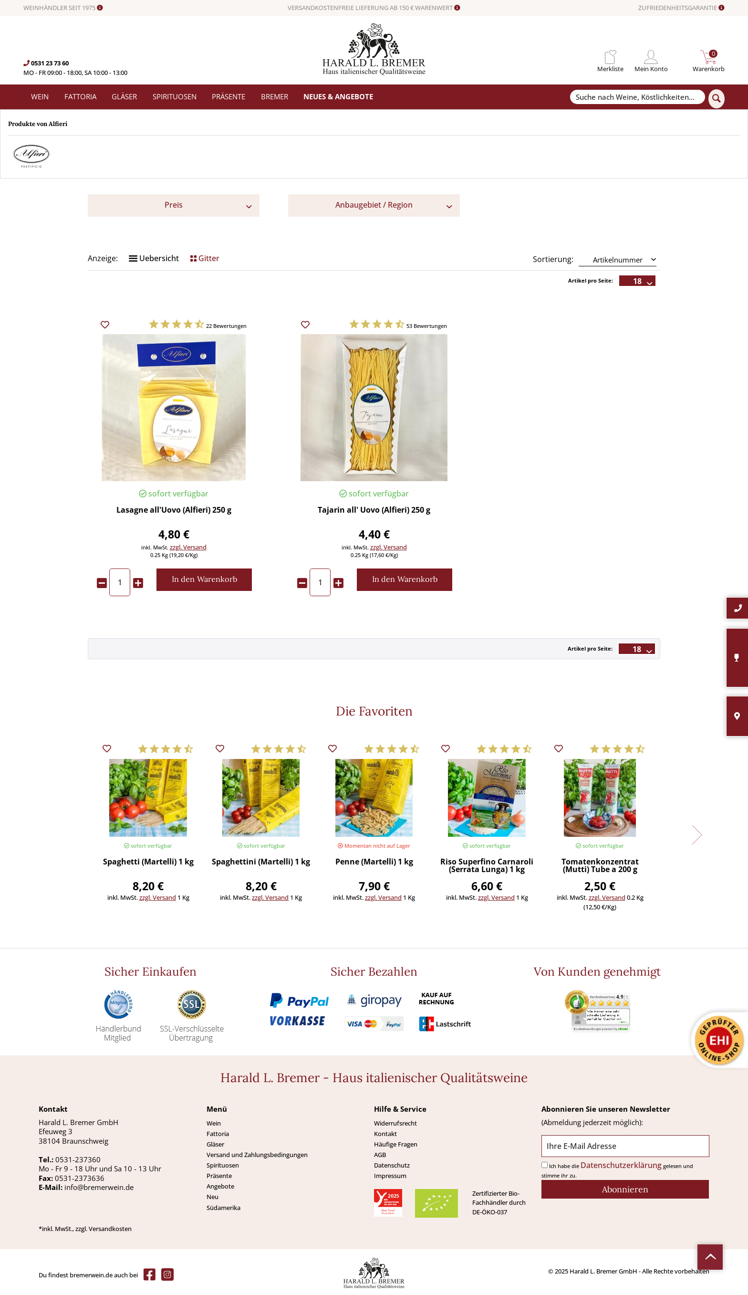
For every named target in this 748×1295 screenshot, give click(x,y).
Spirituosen (223, 1165)
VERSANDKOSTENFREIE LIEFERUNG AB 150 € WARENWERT (374, 8)
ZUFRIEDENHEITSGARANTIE (681, 8)
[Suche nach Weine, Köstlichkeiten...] (637, 97)
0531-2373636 (79, 1178)
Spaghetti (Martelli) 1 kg (148, 862)
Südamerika (223, 1207)
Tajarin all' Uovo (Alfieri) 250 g (374, 510)
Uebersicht (154, 258)
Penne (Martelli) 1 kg (374, 862)
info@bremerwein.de (99, 1187)
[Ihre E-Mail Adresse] (625, 1146)
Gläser (215, 1144)
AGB (380, 1154)
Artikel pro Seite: (590, 280)
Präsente (219, 1175)
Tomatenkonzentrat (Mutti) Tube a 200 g (600, 866)
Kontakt (385, 1133)
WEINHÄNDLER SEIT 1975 (63, 8)
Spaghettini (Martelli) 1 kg (261, 862)
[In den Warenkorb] (204, 580)
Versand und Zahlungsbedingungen (257, 1154)
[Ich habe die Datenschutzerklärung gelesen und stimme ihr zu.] (544, 1165)
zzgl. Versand (188, 547)
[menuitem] (610, 57)
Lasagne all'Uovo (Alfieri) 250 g (173, 510)
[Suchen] (716, 98)
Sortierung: (553, 259)
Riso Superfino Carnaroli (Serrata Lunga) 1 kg (486, 866)
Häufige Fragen (395, 1144)
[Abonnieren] (625, 1189)
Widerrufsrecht (395, 1123)
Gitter (204, 258)
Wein (214, 1123)
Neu (212, 1196)
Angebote (220, 1186)
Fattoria (218, 1133)
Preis (174, 205)
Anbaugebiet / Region (374, 205)
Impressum (390, 1175)
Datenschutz (392, 1165)
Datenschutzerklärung (621, 1165)
